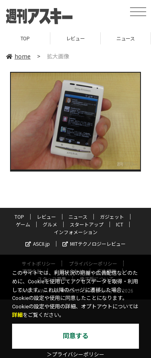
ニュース (125, 38)
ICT (119, 224)
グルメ (50, 224)
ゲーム (23, 224)
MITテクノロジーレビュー (94, 243)
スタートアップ (86, 224)
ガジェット (112, 216)
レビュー (75, 38)
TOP (25, 38)
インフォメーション (75, 231)
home (18, 56)
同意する (76, 336)
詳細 (17, 315)
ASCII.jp (37, 243)
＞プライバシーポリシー (75, 355)
